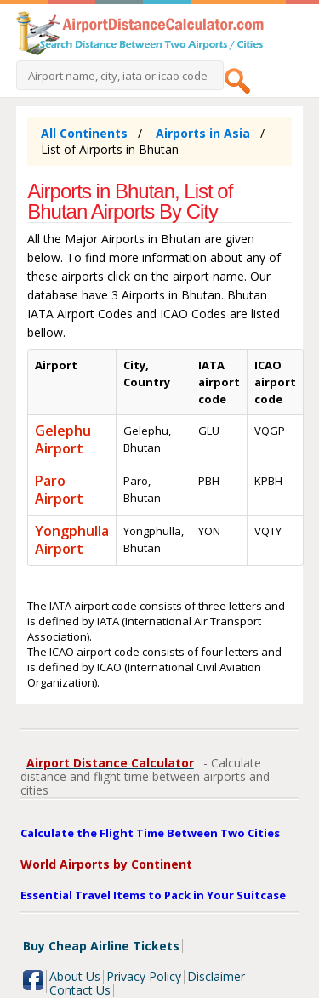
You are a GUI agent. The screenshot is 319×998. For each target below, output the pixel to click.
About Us (74, 976)
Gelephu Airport (63, 439)
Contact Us (80, 990)
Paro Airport (59, 489)
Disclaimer (216, 976)
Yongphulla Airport (72, 540)
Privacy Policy (143, 976)
